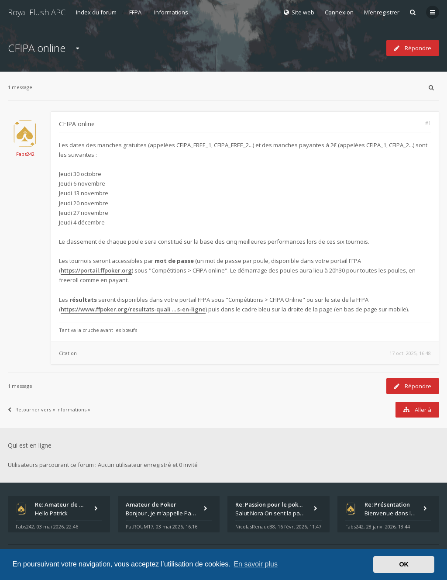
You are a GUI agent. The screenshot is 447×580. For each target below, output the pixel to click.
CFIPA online (36, 48)
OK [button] (404, 564)
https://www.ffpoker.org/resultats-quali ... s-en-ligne (133, 309)
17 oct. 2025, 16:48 (410, 353)
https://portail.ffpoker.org (96, 270)
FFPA (135, 12)
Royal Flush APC (36, 12)
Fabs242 (25, 154)
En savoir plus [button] (256, 564)
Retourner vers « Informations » (49, 409)
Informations (171, 12)
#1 (428, 123)
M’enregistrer (381, 12)
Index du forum (96, 12)
